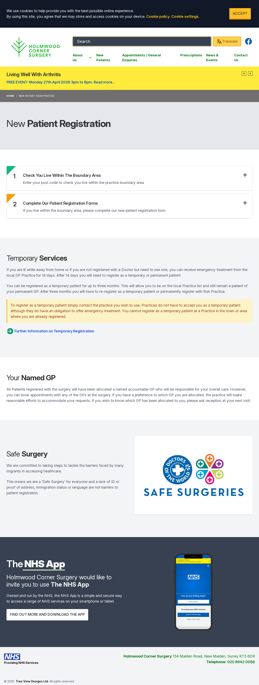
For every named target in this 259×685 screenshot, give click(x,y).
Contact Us (241, 57)
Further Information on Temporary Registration (50, 331)
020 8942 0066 (241, 662)
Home (10, 95)
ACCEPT (240, 13)
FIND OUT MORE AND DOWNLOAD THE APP (47, 614)
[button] (244, 73)
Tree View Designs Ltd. (32, 681)
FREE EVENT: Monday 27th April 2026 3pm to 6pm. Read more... (60, 82)
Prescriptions (191, 55)
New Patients (103, 57)
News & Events (212, 57)
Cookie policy (158, 16)
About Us (82, 57)
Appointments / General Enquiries (141, 57)
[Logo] (35, 47)
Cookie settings (184, 16)
